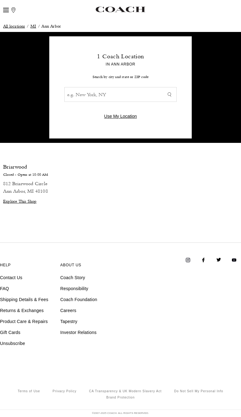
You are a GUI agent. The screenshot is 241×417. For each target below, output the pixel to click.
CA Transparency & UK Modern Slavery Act (125, 391)
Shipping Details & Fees (24, 299)
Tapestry (69, 321)
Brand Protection (120, 397)
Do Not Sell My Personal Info (198, 391)
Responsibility (74, 288)
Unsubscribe (12, 343)
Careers (68, 310)
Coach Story (72, 277)
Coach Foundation (78, 299)
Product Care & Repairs (24, 321)
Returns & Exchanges (22, 310)
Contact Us (11, 277)
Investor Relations (78, 332)
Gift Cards (10, 332)
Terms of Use (29, 391)
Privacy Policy (64, 391)
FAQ (4, 288)
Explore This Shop (19, 201)
